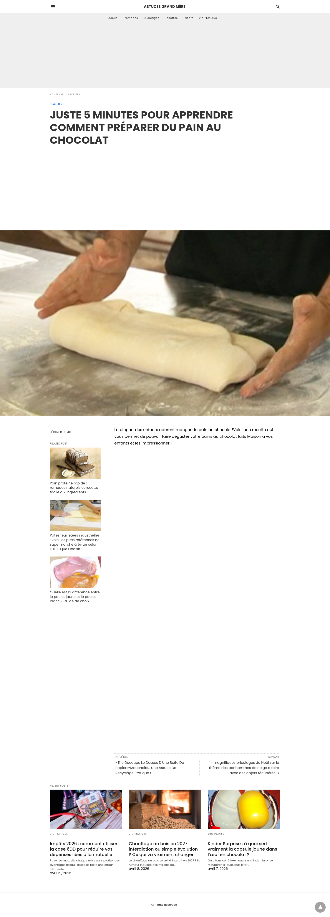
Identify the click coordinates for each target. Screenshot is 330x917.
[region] (165, 183)
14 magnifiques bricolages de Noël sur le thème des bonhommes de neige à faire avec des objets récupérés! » (244, 767)
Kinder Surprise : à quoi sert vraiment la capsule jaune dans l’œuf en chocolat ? (242, 849)
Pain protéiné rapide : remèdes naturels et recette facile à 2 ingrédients (74, 488)
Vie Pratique (208, 18)
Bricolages (151, 18)
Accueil (113, 18)
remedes (131, 18)
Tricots (188, 18)
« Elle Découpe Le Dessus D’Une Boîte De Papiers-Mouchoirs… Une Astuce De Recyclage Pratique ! (149, 767)
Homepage (56, 94)
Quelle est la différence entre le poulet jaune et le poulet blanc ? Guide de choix (75, 597)
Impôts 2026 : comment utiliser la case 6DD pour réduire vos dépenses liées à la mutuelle (84, 849)
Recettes (171, 18)
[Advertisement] (165, 55)
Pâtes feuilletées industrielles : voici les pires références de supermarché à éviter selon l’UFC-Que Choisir (75, 542)
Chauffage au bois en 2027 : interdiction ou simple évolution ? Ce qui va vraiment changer (163, 849)
